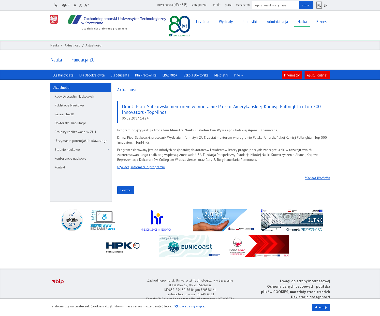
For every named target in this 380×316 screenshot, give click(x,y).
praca (228, 4)
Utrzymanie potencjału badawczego (81, 140)
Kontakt (60, 167)
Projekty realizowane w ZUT (76, 132)
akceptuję (320, 307)
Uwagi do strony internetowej (305, 281)
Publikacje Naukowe (69, 105)
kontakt (215, 4)
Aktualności (73, 45)
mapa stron (243, 4)
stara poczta (198, 4)
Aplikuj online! (317, 75)
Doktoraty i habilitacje (70, 123)
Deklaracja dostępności (310, 297)
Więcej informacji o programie (143, 167)
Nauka (54, 45)
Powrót (125, 190)
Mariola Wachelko (317, 178)
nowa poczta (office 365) (172, 4)
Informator (292, 75)
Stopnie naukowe (82, 149)
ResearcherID (64, 114)
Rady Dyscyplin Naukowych (74, 96)
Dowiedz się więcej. (191, 306)
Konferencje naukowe (70, 158)
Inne (238, 75)
